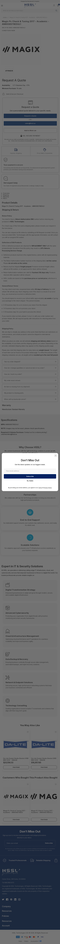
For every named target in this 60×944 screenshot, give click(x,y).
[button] (55, 455)
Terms (40, 487)
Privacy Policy (47, 487)
